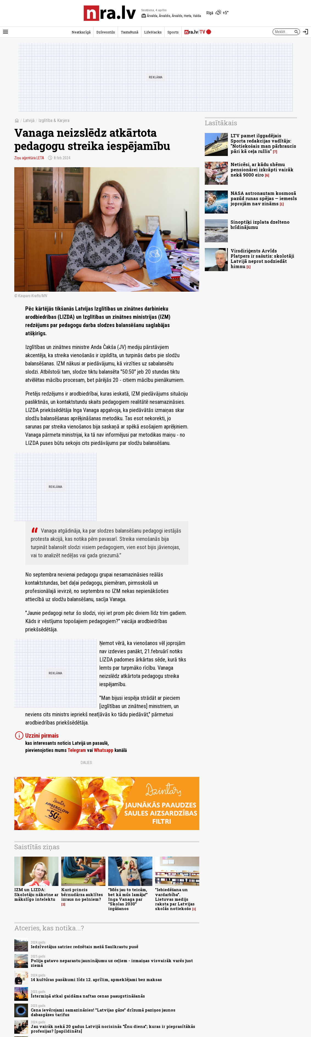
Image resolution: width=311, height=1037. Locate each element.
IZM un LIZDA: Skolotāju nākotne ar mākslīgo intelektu (36, 894)
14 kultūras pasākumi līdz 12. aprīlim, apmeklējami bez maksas (96, 979)
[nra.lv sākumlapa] (110, 13)
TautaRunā (129, 32)
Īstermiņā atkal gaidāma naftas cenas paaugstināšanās (88, 996)
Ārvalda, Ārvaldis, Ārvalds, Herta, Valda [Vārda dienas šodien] (171, 16)
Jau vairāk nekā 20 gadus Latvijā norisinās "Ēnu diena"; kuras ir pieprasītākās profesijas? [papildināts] (113, 1029)
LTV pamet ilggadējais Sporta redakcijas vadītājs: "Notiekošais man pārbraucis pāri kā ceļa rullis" (263, 143)
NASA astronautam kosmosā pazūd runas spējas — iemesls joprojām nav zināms (264, 198)
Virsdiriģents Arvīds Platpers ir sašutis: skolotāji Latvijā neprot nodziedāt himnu (262, 258)
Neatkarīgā (81, 32)
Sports (173, 32)
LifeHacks (153, 32)
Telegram (77, 750)
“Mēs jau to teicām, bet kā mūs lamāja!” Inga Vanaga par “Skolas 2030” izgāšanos (128, 899)
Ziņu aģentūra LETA (29, 158)
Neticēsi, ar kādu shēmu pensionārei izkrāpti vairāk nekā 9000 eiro (262, 169)
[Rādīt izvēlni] (5, 31)
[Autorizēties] (305, 31)
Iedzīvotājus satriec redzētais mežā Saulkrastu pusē (84, 946)
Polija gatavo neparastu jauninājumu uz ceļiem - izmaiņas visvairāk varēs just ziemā (112, 963)
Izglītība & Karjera (53, 120)
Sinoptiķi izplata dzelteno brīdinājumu (260, 224)
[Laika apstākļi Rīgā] (217, 13)
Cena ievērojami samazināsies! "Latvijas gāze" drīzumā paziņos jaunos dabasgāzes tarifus (103, 1012)
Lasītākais (221, 122)
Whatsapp (103, 750)
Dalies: (87, 762)
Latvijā (29, 120)
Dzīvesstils (105, 32)
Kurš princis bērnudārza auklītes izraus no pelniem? (82, 894)
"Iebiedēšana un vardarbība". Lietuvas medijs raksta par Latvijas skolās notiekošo (175, 899)
